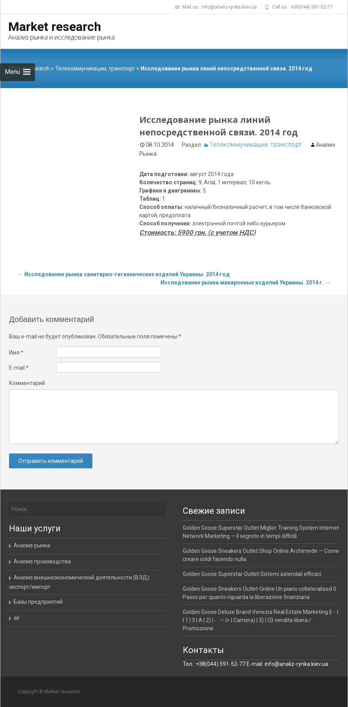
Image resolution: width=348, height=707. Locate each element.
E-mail (19, 368)
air (17, 618)
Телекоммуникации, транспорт (95, 68)
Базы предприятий (38, 602)
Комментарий (27, 383)
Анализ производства (42, 561)
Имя (16, 352)
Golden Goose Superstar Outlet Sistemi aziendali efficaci (252, 574)
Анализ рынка (32, 545)
